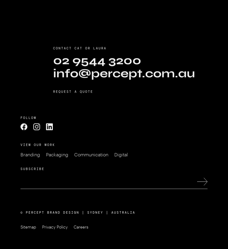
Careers (81, 226)
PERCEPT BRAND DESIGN (52, 212)
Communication (91, 155)
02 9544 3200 (97, 61)
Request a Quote (73, 93)
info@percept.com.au (124, 74)
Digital (121, 155)
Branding (30, 155)
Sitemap (28, 226)
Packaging (57, 155)
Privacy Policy (55, 226)
